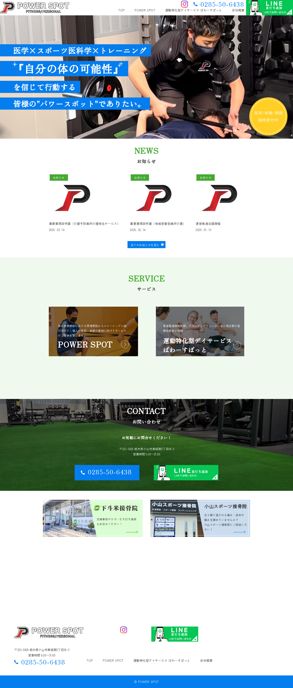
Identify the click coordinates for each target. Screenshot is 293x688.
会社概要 (238, 10)
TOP (121, 10)
